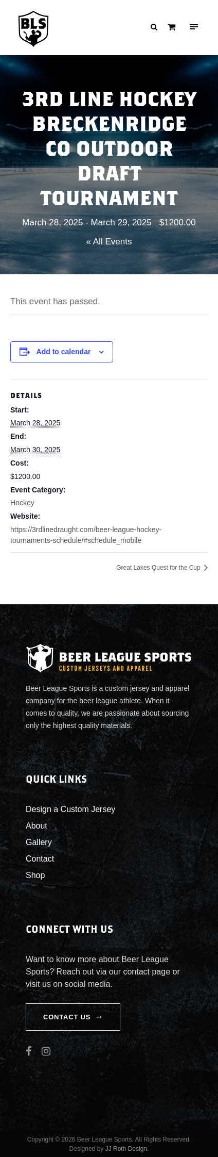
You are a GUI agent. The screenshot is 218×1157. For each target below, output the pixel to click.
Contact (40, 858)
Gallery (39, 842)
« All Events (109, 241)
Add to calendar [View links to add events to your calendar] (64, 352)
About (36, 825)
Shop (35, 875)
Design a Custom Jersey (70, 809)
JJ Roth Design (126, 1148)
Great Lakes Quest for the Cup (159, 567)
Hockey (22, 503)
